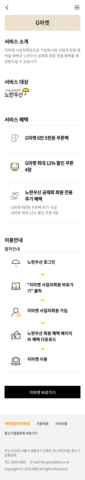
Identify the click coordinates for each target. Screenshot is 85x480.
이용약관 (43, 423)
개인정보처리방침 (17, 423)
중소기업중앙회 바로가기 (21, 433)
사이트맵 (61, 423)
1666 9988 (18, 462)
